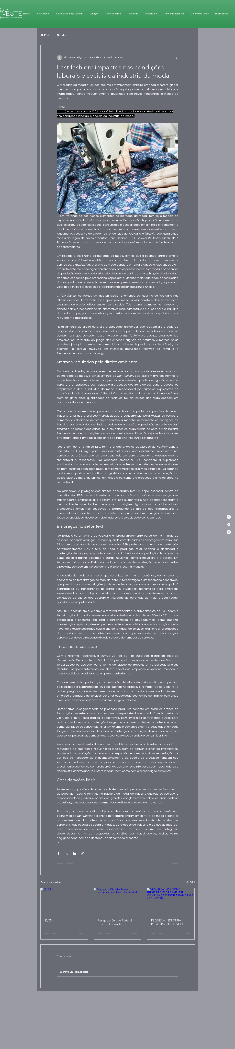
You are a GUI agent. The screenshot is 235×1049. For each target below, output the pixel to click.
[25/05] (64, 901)
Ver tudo (190, 882)
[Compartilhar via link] (82, 853)
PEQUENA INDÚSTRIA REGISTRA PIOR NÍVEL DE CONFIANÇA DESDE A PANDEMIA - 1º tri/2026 (168, 922)
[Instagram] (229, 532)
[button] (190, 35)
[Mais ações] (176, 57)
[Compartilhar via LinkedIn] (74, 853)
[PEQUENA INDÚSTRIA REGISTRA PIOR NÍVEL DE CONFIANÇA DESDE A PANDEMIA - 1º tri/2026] (171, 901)
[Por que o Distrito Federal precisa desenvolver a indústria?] (117, 901)
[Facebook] (229, 524)
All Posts (45, 35)
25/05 (48, 920)
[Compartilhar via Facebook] (58, 853)
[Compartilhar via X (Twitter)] (66, 853)
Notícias (61, 35)
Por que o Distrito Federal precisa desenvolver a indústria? (115, 922)
